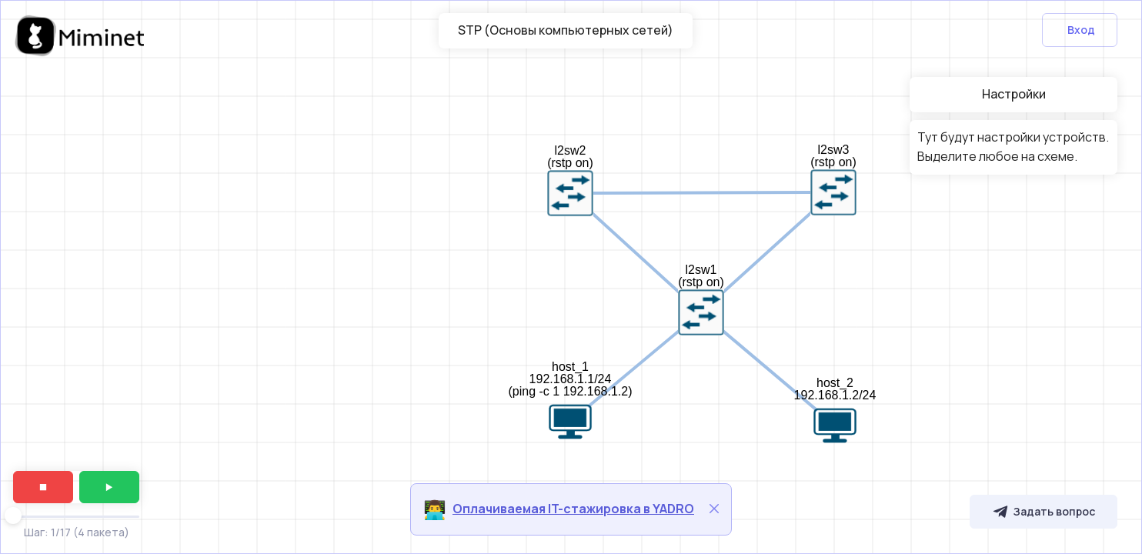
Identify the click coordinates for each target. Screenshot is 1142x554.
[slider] (13, 515)
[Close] (714, 508)
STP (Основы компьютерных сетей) (565, 30)
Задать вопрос (1043, 511)
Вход (1081, 29)
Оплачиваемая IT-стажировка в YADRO (573, 508)
